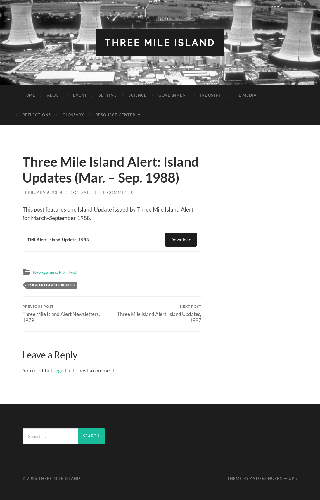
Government (173, 95)
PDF (63, 272)
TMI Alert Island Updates (51, 285)
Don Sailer (83, 192)
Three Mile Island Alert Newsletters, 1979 (66, 313)
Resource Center (115, 114)
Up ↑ (293, 478)
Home (29, 95)
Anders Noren (266, 478)
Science (138, 95)
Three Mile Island (160, 42)
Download (180, 239)
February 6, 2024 (43, 192)
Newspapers (45, 272)
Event (80, 95)
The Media (245, 95)
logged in (61, 370)
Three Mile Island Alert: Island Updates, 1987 (157, 313)
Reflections (37, 114)
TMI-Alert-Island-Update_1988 (58, 239)
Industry (210, 95)
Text (72, 272)
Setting (108, 95)
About (54, 95)
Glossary (73, 114)
